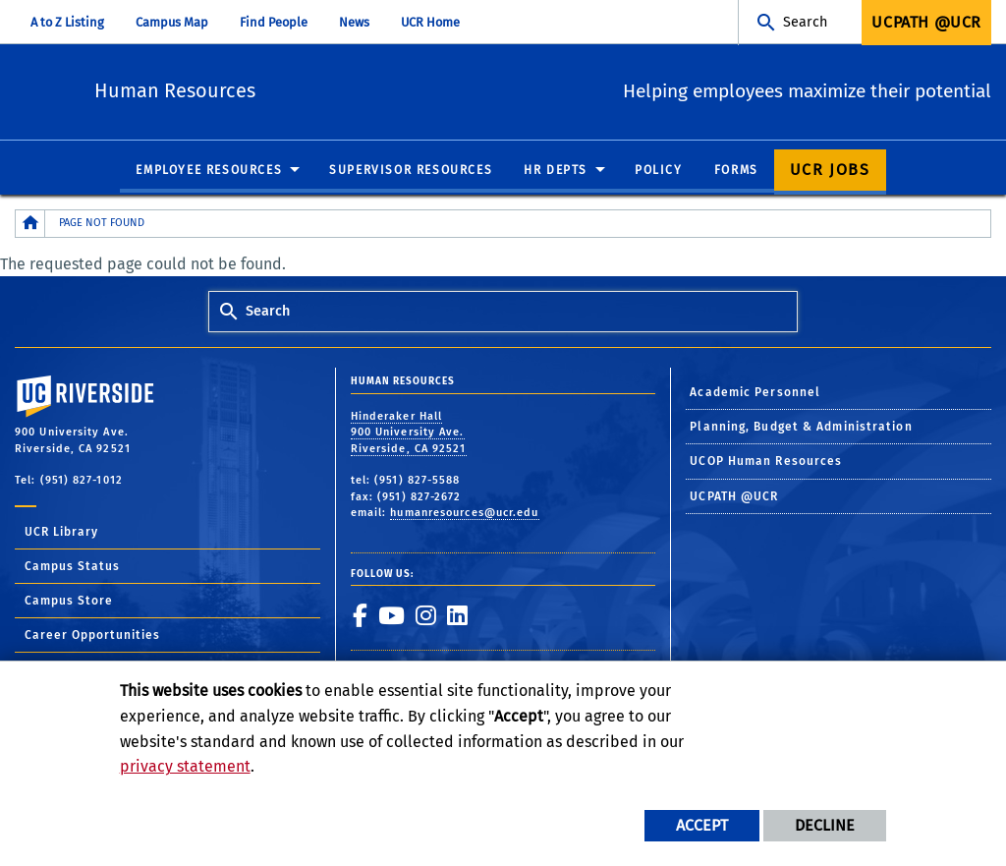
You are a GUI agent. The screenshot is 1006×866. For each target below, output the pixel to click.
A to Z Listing (67, 22)
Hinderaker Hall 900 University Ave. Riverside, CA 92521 (409, 433)
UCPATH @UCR (734, 497)
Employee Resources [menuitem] (209, 171)
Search (805, 22)
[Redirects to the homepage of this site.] (30, 224)
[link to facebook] (359, 616)
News (354, 22)
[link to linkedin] (457, 616)
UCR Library (61, 533)
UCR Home (430, 22)
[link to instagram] (425, 616)
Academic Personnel (755, 392)
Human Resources (283, 89)
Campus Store (69, 601)
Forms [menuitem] (736, 171)
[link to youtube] (391, 616)
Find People (273, 22)
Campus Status (72, 567)
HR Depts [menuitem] (555, 171)
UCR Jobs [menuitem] (830, 170)
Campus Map (172, 22)
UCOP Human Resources (766, 462)
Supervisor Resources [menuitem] (410, 171)
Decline (825, 825)
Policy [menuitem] (659, 171)
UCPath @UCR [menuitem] (926, 22)
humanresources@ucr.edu (464, 513)
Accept (702, 825)
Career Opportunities (92, 636)
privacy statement (185, 766)
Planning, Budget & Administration (801, 427)
